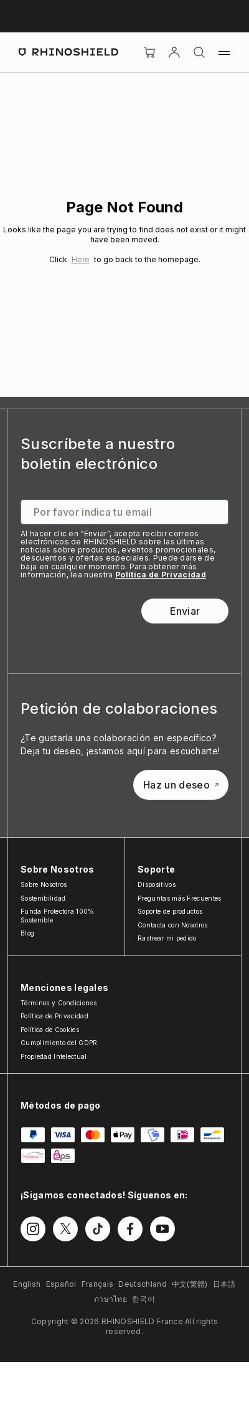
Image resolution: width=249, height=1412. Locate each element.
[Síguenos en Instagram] (33, 1228)
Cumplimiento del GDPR (59, 1042)
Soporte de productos (170, 911)
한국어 (143, 1299)
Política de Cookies (50, 1029)
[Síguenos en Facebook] (130, 1228)
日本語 (224, 1284)
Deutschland (142, 1284)
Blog (27, 933)
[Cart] (149, 52)
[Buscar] (199, 52)
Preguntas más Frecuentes (180, 898)
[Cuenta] (174, 52)
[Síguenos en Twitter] (65, 1228)
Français (98, 1284)
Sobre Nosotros (44, 884)
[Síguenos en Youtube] (162, 1228)
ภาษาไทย (110, 1299)
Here (81, 259)
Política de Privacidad (160, 574)
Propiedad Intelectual (54, 1056)
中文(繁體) (190, 1284)
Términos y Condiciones (58, 1003)
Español (61, 1284)
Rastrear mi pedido (167, 938)
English (26, 1284)
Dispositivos (157, 884)
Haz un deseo (180, 785)
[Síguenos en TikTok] (97, 1228)
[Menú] (224, 52)
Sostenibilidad (43, 898)
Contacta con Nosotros (173, 925)
